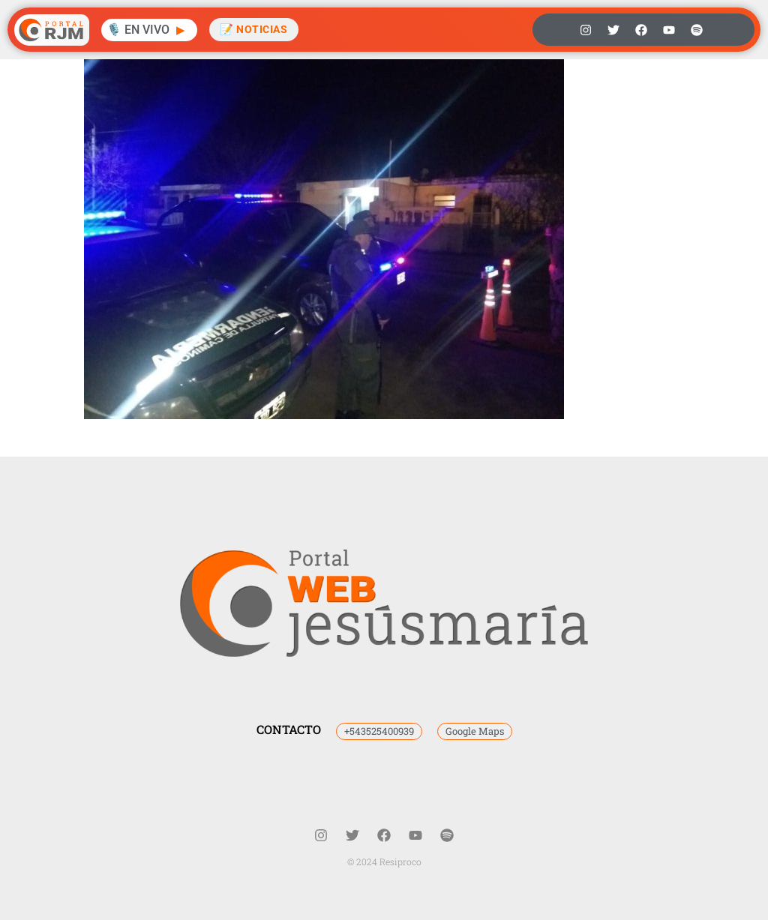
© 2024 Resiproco (384, 862)
